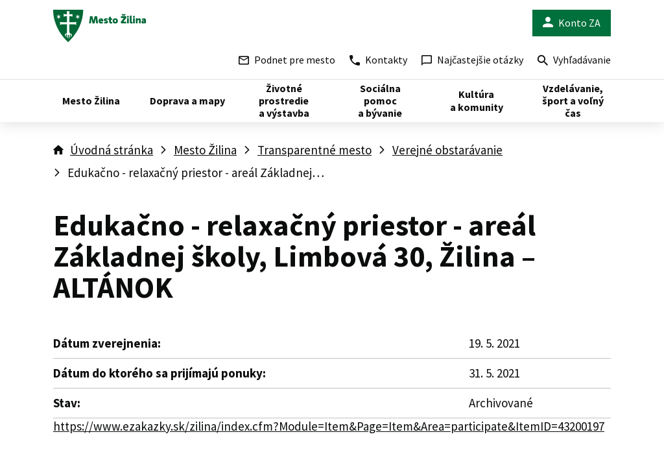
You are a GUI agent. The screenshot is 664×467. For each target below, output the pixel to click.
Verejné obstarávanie (447, 150)
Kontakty (378, 59)
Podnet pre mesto (287, 59)
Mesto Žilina (205, 150)
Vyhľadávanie (574, 61)
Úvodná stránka (111, 150)
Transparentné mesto (314, 150)
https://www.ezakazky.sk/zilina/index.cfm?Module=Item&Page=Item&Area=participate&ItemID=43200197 (328, 426)
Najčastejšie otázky (472, 59)
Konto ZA (571, 23)
